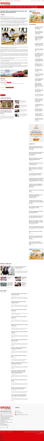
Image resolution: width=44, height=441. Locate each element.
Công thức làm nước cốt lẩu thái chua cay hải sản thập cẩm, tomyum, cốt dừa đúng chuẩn (39, 100)
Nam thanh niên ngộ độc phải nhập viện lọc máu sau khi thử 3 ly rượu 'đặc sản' (35, 237)
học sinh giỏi (4, 22)
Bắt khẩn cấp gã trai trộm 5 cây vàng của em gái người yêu (23, 106)
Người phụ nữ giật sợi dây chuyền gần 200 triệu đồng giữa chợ (35, 159)
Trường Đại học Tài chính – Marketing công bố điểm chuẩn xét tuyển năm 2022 (39, 44)
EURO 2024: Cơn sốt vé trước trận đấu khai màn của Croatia (39, 70)
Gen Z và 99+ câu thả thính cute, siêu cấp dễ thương (39, 95)
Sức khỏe (17, 6)
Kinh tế (25, 6)
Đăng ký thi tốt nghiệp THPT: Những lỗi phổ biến (20, 267)
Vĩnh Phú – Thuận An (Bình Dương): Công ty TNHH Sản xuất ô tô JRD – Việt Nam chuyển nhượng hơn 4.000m (39, 38)
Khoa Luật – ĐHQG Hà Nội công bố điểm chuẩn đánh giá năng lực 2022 (39, 32)
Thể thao (28, 6)
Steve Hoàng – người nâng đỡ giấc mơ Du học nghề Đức (39, 50)
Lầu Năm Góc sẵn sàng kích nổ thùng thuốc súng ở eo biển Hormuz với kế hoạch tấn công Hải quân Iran (18, 371)
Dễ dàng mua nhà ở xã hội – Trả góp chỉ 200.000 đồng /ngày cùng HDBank (39, 79)
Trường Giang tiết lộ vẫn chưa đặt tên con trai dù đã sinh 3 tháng (35, 174)
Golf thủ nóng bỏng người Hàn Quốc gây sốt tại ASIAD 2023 (36, 212)
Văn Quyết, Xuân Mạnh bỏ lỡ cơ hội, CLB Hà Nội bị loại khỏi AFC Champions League (36, 196)
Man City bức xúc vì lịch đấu (10, 277)
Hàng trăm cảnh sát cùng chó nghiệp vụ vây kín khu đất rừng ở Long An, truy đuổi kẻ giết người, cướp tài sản (36, 179)
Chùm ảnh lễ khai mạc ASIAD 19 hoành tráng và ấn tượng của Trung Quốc (36, 243)
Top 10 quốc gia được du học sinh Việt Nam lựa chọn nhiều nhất (39, 105)
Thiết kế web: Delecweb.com (39, 433)
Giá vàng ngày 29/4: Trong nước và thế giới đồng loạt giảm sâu (6, 112)
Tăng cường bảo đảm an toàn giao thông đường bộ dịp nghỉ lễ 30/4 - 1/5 (10, 284)
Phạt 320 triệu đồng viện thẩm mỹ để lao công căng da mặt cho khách (36, 217)
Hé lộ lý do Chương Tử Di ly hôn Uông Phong (36, 191)
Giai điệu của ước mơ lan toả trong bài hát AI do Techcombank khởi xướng (39, 64)
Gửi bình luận (3, 95)
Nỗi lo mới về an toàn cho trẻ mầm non (35, 232)
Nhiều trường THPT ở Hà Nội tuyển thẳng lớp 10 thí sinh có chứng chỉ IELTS (36, 168)
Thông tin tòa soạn (34, 0)
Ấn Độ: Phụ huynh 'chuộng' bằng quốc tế (24, 277)
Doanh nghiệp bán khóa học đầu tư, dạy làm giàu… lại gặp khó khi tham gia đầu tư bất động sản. (39, 55)
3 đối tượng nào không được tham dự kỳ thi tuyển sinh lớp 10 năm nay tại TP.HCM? (36, 147)
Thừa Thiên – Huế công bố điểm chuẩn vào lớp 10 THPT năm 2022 (39, 28)
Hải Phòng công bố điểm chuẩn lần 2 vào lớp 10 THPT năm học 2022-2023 (39, 110)
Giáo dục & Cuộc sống (30, 431)
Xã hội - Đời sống (34, 6)
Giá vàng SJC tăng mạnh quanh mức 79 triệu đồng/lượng (36, 164)
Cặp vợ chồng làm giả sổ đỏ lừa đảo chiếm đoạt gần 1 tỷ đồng (36, 207)
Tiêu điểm (10, 6)
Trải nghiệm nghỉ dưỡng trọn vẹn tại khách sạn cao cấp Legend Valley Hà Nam (39, 60)
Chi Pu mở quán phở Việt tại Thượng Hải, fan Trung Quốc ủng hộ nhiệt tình (36, 227)
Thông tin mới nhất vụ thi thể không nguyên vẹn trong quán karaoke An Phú (39, 114)
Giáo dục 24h (5, 6)
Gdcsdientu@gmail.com (17, 0)
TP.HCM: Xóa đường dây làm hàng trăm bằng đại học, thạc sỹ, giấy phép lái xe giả (36, 201)
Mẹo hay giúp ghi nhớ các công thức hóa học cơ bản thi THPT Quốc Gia (39, 90)
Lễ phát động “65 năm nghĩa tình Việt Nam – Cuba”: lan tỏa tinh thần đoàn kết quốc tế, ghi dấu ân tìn (39, 85)
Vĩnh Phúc (2, 14)
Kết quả (1, 65)
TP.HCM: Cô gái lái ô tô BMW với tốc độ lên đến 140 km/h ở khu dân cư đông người (36, 185)
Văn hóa (21, 6)
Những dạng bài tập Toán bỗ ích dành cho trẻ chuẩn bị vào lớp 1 (39, 119)
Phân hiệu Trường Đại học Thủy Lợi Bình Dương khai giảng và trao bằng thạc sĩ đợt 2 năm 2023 (36, 221)
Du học (13, 6)
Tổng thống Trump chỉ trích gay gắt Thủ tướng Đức (23, 110)
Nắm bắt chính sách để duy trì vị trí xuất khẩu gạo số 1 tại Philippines (39, 75)
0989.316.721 (8, 0)
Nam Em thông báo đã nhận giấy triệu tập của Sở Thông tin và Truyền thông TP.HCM (36, 153)
